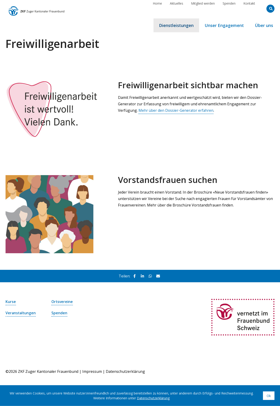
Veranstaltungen (21, 312)
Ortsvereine (62, 301)
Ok (269, 396)
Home (157, 8)
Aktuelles (176, 8)
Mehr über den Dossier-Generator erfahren (177, 110)
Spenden (229, 8)
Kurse (11, 301)
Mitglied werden (203, 8)
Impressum (92, 371)
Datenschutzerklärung (125, 371)
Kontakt (249, 8)
